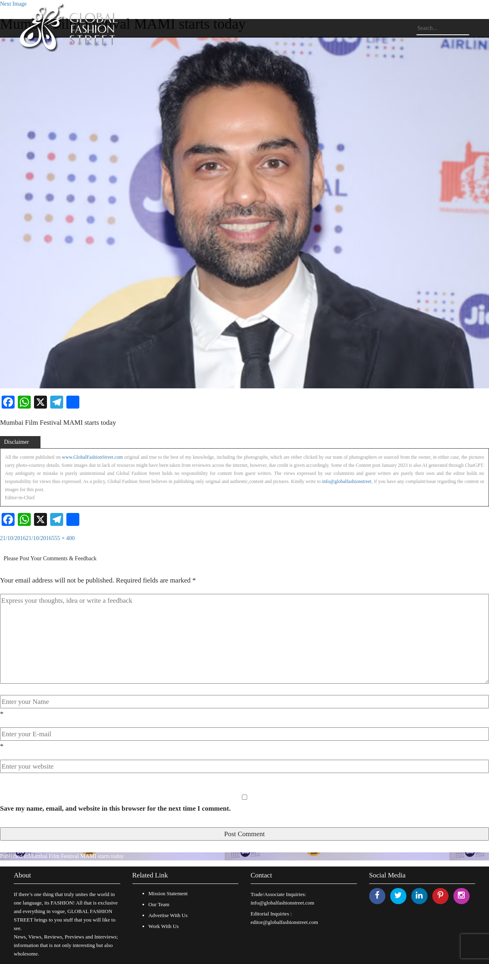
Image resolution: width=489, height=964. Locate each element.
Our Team (159, 904)
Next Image (13, 4)
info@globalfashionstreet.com (282, 903)
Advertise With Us (168, 915)
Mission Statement (168, 893)
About (22, 875)
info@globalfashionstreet (347, 481)
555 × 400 (63, 538)
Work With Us (164, 926)
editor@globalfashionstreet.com (284, 922)
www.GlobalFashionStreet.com (92, 457)
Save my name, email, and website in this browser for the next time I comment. (115, 808)
